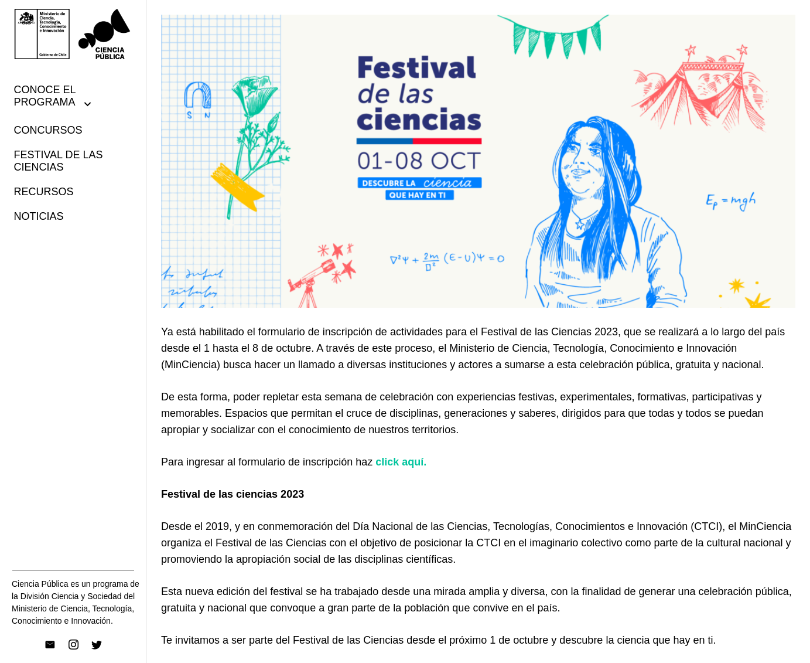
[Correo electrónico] (49, 644)
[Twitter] (96, 644)
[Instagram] (73, 644)
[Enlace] (73, 34)
